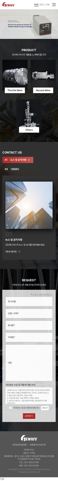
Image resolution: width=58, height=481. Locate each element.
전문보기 (45, 408)
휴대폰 (11, 325)
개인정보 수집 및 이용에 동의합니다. (26, 408)
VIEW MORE (11, 251)
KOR (36, 4)
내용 (10, 362)
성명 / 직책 (13, 313)
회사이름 (12, 301)
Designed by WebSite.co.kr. (29, 472)
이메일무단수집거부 (38, 444)
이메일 (11, 337)
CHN (47, 4)
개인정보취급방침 (19, 444)
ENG (42, 4)
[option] (29, 24)
